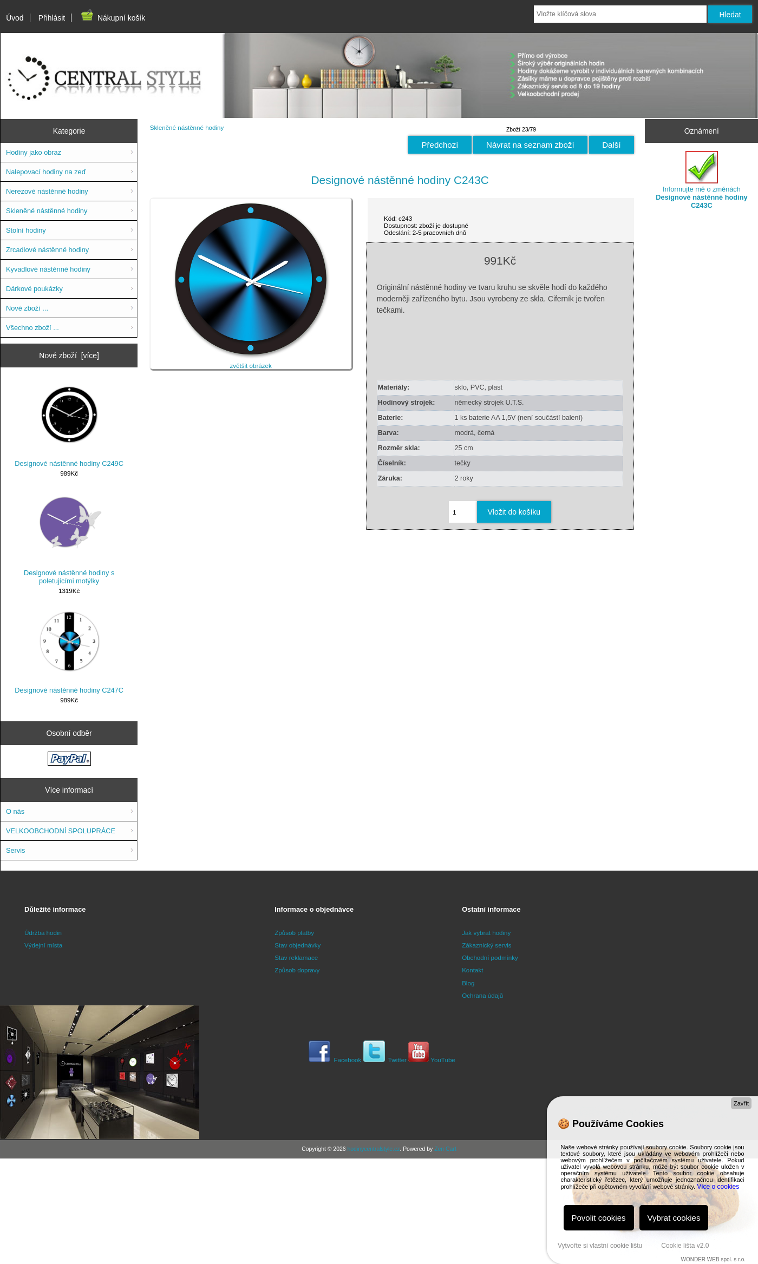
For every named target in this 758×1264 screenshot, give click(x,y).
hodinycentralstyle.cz (373, 1149)
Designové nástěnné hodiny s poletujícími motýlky (69, 538)
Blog (468, 982)
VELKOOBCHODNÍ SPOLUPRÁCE (60, 831)
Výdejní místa (43, 945)
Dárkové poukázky (34, 289)
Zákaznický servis (486, 945)
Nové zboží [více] (69, 355)
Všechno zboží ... (32, 328)
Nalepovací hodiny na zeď (46, 172)
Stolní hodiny (26, 230)
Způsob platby (294, 932)
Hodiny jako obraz (33, 152)
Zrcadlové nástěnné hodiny (47, 250)
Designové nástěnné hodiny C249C (69, 425)
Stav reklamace (296, 957)
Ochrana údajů (482, 995)
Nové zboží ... (27, 308)
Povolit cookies (599, 1217)
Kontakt (472, 969)
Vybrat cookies (674, 1217)
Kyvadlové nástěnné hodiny (48, 269)
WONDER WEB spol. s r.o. (713, 1259)
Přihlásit (51, 18)
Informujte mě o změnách (701, 180)
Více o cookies (718, 1186)
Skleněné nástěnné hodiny (187, 127)
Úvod (14, 18)
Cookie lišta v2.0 (685, 1245)
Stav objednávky (298, 945)
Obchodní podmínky (490, 957)
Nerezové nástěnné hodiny (47, 191)
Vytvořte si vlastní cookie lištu (600, 1245)
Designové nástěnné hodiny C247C (69, 651)
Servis (15, 850)
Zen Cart (445, 1149)
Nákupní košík (112, 18)
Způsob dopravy (297, 969)
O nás (15, 811)
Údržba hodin (43, 932)
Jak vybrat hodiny (486, 932)
